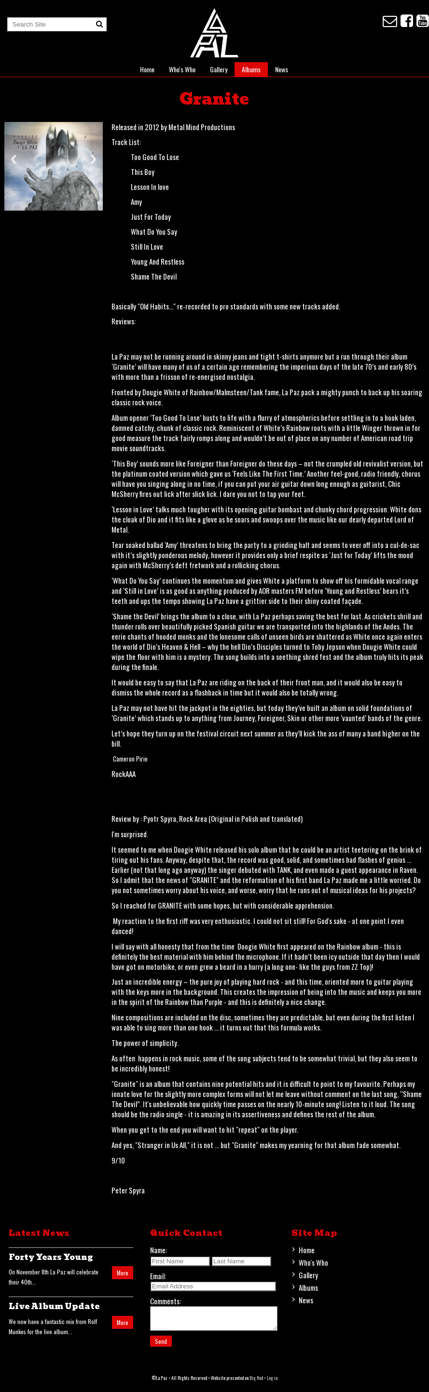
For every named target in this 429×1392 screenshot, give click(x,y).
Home (147, 69)
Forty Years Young (51, 1257)
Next (93, 159)
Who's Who (182, 69)
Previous (13, 159)
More (122, 1273)
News (281, 69)
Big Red (256, 1382)
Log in (272, 1382)
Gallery (218, 69)
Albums (251, 69)
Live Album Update (54, 1306)
